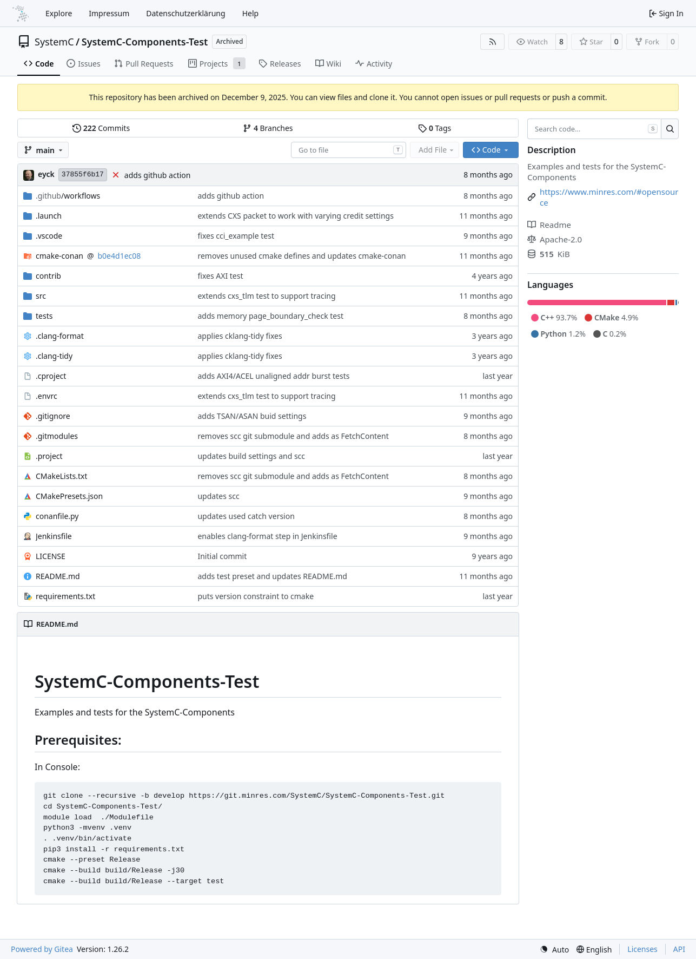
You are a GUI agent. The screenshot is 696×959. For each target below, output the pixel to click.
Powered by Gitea (42, 949)
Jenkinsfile (54, 536)
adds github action (157, 175)
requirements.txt (65, 596)
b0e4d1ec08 (119, 256)
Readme (549, 224)
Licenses (642, 949)
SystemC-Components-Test (145, 41)
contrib (48, 276)
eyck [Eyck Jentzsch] (46, 174)
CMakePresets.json (69, 496)
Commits (101, 128)
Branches (268, 128)
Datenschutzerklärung (185, 13)
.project (49, 456)
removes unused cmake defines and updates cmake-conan (301, 256)
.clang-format (60, 336)
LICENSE (50, 556)
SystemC (54, 41)
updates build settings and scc (251, 456)
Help (250, 13)
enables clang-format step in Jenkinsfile (267, 536)
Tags (434, 128)
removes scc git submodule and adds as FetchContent (292, 436)
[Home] (20, 13)
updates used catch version (245, 516)
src (41, 296)
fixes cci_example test (235, 236)
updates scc (218, 496)
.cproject (51, 376)
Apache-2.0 (554, 239)
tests (44, 316)
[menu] (554, 949)
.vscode (49, 236)
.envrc (46, 396)
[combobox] (348, 150)
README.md (58, 576)
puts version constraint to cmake (255, 596)
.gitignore (53, 416)
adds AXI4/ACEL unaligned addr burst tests (273, 376)
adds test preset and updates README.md (272, 576)
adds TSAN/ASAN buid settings (251, 416)
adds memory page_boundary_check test (270, 316)
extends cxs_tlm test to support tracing (266, 296)
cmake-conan (59, 256)
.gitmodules (57, 436)
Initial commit (222, 556)
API (679, 949)
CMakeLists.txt (61, 476)
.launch (49, 216)
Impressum (109, 13)
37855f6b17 (83, 174)
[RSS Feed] (492, 42)
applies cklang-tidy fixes (239, 336)
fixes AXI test (220, 276)
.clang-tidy (54, 356)
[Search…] (670, 129)
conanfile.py (57, 516)
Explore (58, 13)
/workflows (68, 196)
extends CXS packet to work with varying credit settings (295, 216)
